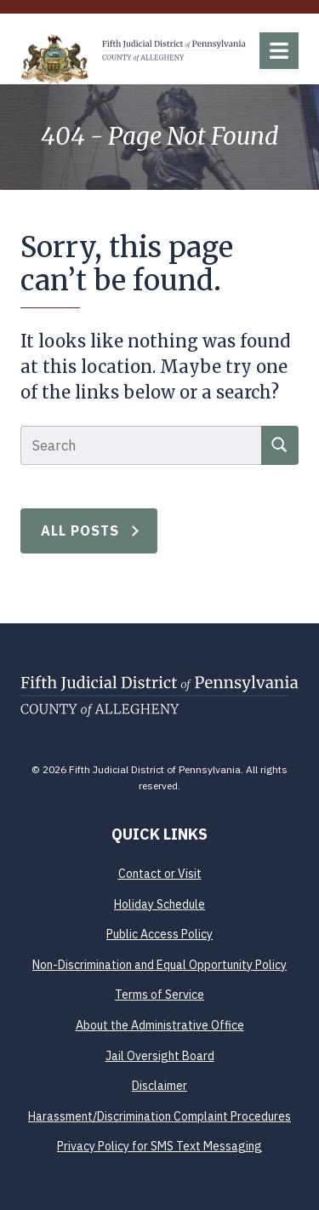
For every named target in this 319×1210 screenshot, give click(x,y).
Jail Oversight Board (159, 1056)
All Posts (80, 530)
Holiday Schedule (159, 904)
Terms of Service (159, 994)
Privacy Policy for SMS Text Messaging (159, 1146)
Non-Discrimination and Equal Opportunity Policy (159, 964)
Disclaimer (159, 1085)
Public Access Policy (159, 934)
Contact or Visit (160, 873)
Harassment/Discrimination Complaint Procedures (159, 1116)
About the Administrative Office (160, 1025)
